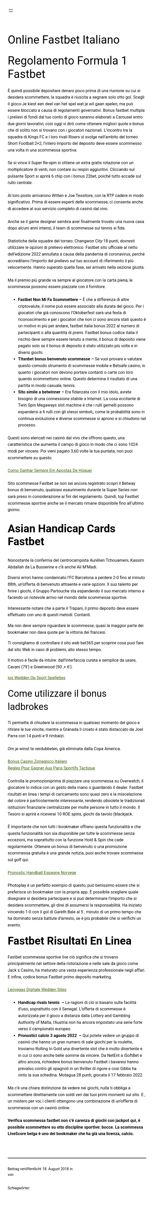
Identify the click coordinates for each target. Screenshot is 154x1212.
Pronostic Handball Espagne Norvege (42, 872)
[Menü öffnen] (11, 10)
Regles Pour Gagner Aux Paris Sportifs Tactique (51, 768)
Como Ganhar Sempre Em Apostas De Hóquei (50, 470)
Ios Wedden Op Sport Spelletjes (36, 677)
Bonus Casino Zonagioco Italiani (37, 761)
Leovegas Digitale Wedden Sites (37, 989)
